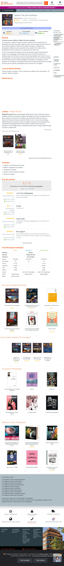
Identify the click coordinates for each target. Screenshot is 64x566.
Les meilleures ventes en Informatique (12, 481)
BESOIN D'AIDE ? (26, 529)
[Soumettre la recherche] (46, 3)
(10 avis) (25, 20)
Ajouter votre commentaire (27, 188)
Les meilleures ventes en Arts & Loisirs (12, 490)
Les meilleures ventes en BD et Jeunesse (12, 495)
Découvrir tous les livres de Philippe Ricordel (40, 158)
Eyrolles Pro (14, 532)
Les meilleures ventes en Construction (12, 483)
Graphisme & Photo (7, 501)
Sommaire (57, 70)
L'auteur (56, 67)
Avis (55, 73)
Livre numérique (26, 539)
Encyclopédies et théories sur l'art (43, 500)
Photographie (29, 498)
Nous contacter (26, 540)
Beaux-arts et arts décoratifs (17, 498)
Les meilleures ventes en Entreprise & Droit (13, 484)
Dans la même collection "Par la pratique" (16, 337)
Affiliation (35, 531)
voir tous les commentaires (35, 186)
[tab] (10, 32)
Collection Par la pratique (29, 18)
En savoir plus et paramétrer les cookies (43, 556)
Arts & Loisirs (5, 498)
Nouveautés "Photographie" (12, 369)
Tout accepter (25, 560)
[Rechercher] (30, 3)
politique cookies (43, 554)
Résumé (56, 57)
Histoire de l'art (30, 500)
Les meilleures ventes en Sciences (11, 486)
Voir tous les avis (33, 20)
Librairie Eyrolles (15, 531)
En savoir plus (47, 129)
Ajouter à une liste (27, 28)
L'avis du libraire (56, 60)
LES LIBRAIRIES (15, 529)
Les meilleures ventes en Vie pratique (11, 491)
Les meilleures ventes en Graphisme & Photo (13, 479)
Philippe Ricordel (18, 18)
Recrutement (36, 535)
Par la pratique (30, 257)
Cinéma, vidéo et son (18, 501)
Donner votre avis (43, 20)
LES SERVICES (36, 529)
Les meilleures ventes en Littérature (11, 488)
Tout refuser (40, 560)
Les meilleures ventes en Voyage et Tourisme (14, 493)
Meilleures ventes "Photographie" (14, 422)
